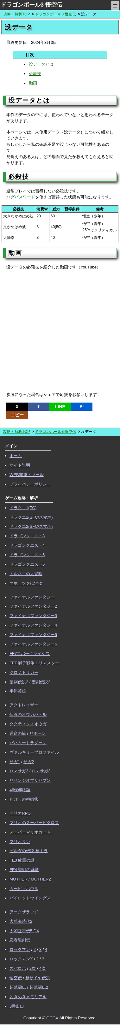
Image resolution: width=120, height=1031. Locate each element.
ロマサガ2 (18, 771)
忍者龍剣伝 (19, 940)
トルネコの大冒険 (25, 573)
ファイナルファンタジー (32, 597)
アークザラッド (23, 912)
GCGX (52, 1018)
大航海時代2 (20, 921)
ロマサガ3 (41, 771)
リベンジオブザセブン (30, 780)
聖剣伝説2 (18, 682)
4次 (42, 968)
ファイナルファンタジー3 (33, 615)
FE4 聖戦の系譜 (24, 869)
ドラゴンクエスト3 (27, 535)
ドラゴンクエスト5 (27, 554)
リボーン (37, 733)
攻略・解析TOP (16, 14)
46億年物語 (19, 789)
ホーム (15, 455)
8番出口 (16, 1006)
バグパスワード (20, 197)
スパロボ (17, 968)
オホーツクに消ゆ (25, 583)
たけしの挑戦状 (23, 799)
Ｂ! (82, 406)
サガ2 (28, 761)
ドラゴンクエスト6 (27, 564)
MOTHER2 (41, 879)
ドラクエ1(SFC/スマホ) (31, 517)
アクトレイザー (23, 705)
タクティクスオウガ (28, 724)
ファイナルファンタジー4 (33, 625)
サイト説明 (19, 465)
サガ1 (14, 761)
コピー (17, 414)
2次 (32, 968)
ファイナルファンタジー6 (33, 644)
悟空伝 (15, 977)
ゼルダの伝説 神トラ (28, 850)
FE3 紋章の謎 (22, 860)
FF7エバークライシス (29, 653)
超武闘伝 (17, 987)
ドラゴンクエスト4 (27, 545)
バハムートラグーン (28, 742)
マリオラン (19, 841)
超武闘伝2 (38, 987)
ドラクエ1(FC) (22, 507)
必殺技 (35, 73)
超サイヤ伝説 (37, 977)
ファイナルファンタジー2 (33, 606)
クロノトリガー (23, 672)
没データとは (41, 64)
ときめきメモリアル (28, 996)
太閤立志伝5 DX (24, 930)
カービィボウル (23, 888)
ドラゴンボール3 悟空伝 (31, 5)
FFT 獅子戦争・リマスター (34, 663)
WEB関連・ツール (26, 474)
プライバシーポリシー (30, 484)
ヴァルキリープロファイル (34, 752)
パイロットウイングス (30, 898)
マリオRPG (20, 813)
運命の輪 (17, 733)
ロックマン (19, 949)
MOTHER (18, 879)
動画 (33, 83)
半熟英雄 (17, 691)
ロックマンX (21, 959)
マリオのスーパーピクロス (34, 822)
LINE (60, 406)
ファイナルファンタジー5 (33, 634)
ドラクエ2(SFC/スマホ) (31, 526)
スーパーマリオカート (30, 832)
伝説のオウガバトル (28, 714)
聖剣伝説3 (41, 682)
